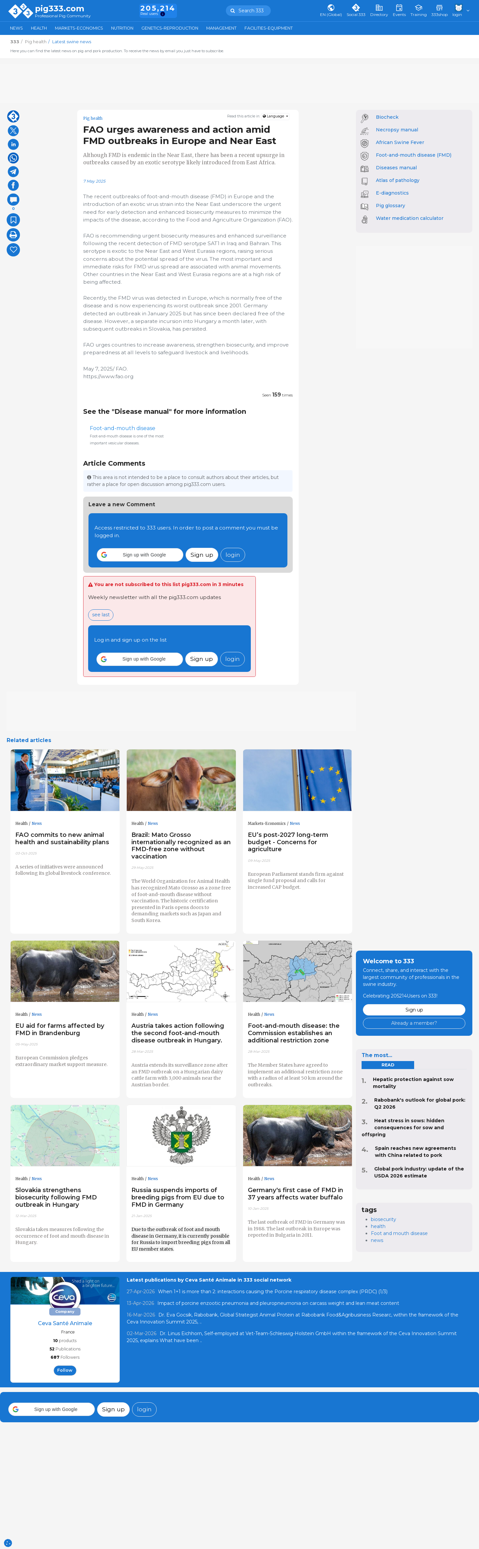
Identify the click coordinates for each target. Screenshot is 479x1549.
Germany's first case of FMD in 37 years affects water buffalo (295, 1193)
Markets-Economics (79, 28)
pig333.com (59, 9)
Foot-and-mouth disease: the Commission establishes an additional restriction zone (294, 1033)
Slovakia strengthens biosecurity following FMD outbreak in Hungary (56, 1197)
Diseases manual (396, 168)
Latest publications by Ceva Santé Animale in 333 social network (209, 1280)
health (378, 1226)
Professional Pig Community (63, 16)
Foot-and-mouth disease (122, 428)
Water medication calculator (409, 218)
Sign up (202, 554)
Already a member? (414, 1023)
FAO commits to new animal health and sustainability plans (62, 838)
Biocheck (387, 117)
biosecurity (383, 1219)
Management (221, 28)
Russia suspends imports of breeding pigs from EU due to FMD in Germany (177, 1197)
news (377, 1240)
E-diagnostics (392, 193)
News (16, 28)
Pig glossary (390, 206)
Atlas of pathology (397, 180)
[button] (140, 554)
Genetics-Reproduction (169, 28)
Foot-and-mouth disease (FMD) (413, 155)
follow (65, 1370)
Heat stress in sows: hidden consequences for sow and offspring (403, 1128)
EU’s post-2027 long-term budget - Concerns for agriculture (288, 842)
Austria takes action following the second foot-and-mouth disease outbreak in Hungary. (177, 1033)
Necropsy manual (397, 130)
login (233, 554)
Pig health (92, 118)
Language (274, 116)
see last (101, 615)
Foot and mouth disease (399, 1233)
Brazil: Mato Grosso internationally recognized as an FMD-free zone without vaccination (181, 845)
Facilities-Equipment (268, 28)
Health (39, 28)
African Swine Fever (400, 142)
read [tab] (388, 1064)
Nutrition (122, 28)
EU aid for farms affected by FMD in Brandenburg (59, 1029)
